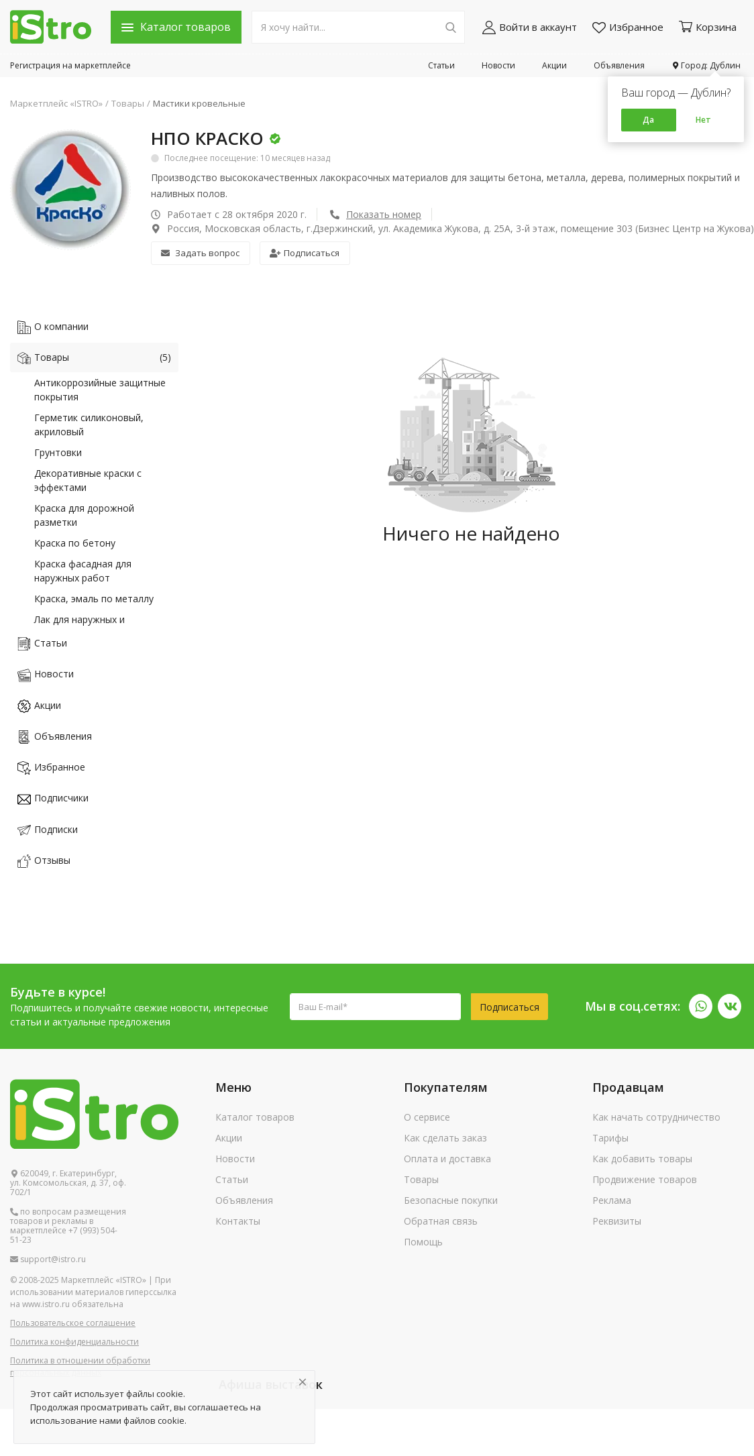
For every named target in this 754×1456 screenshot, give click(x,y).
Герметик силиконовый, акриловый (89, 424)
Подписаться (304, 253)
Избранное (627, 27)
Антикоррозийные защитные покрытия (100, 389)
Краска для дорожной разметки (84, 515)
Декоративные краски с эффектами (88, 480)
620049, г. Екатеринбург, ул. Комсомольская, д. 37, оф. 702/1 (68, 1183)
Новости (498, 65)
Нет (703, 119)
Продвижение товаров (644, 1179)
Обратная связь (441, 1221)
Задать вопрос (200, 253)
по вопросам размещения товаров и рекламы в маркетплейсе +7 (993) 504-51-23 (68, 1226)
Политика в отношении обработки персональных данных (80, 1366)
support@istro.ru (48, 1259)
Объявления (619, 65)
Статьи (441, 65)
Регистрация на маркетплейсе (70, 65)
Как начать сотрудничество (656, 1117)
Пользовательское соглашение (73, 1323)
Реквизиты (616, 1221)
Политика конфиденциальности (74, 1341)
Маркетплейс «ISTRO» (56, 103)
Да (648, 119)
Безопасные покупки (451, 1200)
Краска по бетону (74, 543)
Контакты (237, 1221)
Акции (554, 65)
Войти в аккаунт (529, 27)
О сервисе (427, 1117)
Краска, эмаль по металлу (94, 598)
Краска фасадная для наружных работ (82, 570)
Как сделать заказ (445, 1137)
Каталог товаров (254, 1117)
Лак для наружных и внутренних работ (79, 626)
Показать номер (383, 214)
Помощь (423, 1241)
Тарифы (610, 1137)
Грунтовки (58, 452)
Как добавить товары (642, 1158)
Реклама (611, 1200)
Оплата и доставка (447, 1158)
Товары (127, 103)
